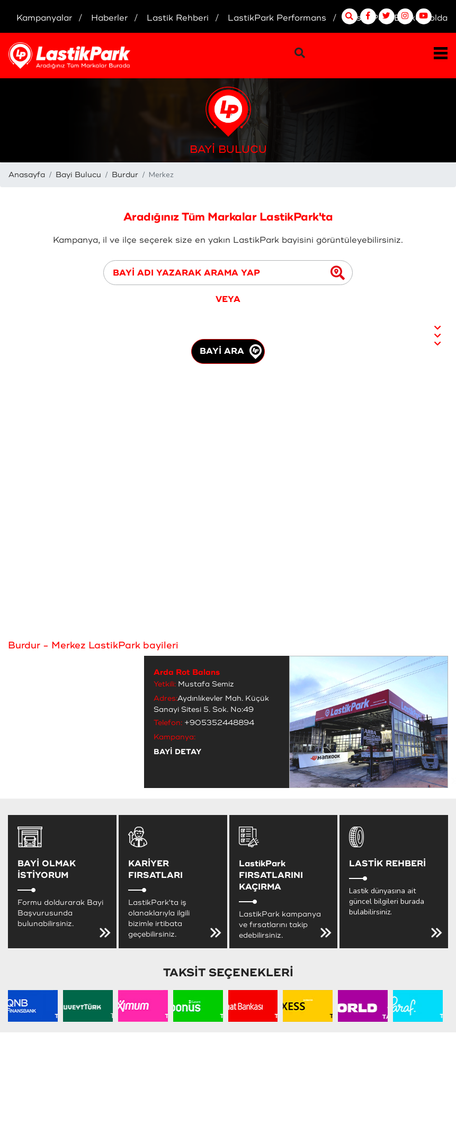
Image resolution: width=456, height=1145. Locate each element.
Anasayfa (26, 174)
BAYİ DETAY (177, 751)
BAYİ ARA (231, 351)
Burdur (125, 174)
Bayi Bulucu (78, 174)
